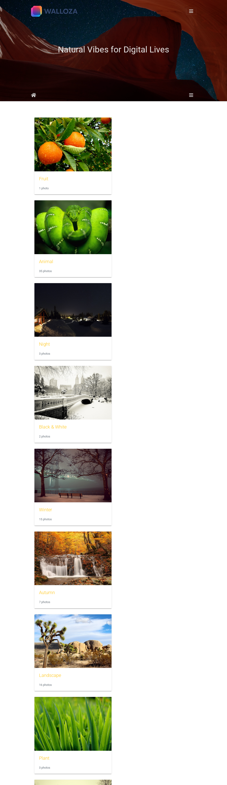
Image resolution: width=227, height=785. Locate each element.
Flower (46, 586)
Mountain (48, 749)
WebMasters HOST (167, 777)
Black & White (135, 259)
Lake (126, 504)
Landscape (50, 422)
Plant (127, 423)
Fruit (43, 177)
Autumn (129, 341)
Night (44, 259)
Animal (129, 177)
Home (33, 95)
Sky (125, 586)
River (44, 504)
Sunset (46, 667)
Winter (45, 341)
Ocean (128, 667)
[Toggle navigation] (191, 11)
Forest (128, 749)
